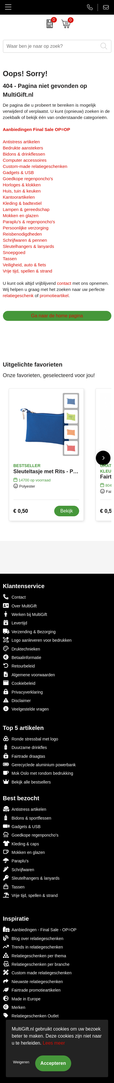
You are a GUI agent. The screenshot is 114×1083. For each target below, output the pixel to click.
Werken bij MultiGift (25, 614)
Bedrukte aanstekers (23, 147)
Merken (14, 1007)
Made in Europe (22, 998)
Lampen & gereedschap (26, 209)
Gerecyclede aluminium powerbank (39, 764)
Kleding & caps (21, 843)
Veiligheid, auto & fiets (24, 264)
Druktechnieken (21, 648)
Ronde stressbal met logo (30, 738)
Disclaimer (17, 700)
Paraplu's (16, 860)
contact (64, 283)
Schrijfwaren (18, 869)
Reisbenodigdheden (22, 233)
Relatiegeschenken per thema (34, 955)
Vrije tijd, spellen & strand (27, 270)
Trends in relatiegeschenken (33, 946)
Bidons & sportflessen (27, 817)
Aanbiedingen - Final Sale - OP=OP (39, 929)
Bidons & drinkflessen (24, 153)
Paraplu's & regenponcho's (29, 221)
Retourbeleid (19, 665)
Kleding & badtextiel (22, 203)
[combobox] (50, 46)
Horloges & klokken (22, 184)
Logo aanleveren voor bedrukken (37, 640)
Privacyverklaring (23, 691)
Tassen (10, 258)
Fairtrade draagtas (24, 756)
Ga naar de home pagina (57, 315)
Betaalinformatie (22, 657)
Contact (14, 597)
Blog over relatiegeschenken (33, 938)
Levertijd (15, 622)
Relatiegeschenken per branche (36, 964)
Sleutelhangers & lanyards (28, 246)
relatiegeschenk (18, 295)
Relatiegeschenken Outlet (31, 1015)
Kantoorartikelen (19, 197)
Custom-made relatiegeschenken (35, 166)
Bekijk (66, 510)
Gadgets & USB (18, 172)
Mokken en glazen (21, 215)
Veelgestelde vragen (26, 708)
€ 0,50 (20, 511)
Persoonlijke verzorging (26, 227)
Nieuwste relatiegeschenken (33, 981)
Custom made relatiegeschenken (37, 972)
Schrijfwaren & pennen (25, 240)
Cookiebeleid (19, 683)
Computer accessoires (25, 160)
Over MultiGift (20, 605)
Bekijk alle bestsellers (27, 781)
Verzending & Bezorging (29, 631)
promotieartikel (54, 295)
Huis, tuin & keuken (22, 190)
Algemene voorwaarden (29, 674)
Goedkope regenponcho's (28, 178)
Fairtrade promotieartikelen (32, 989)
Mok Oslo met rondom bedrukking (38, 773)
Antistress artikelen (21, 141)
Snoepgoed (14, 252)
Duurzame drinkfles (25, 747)
